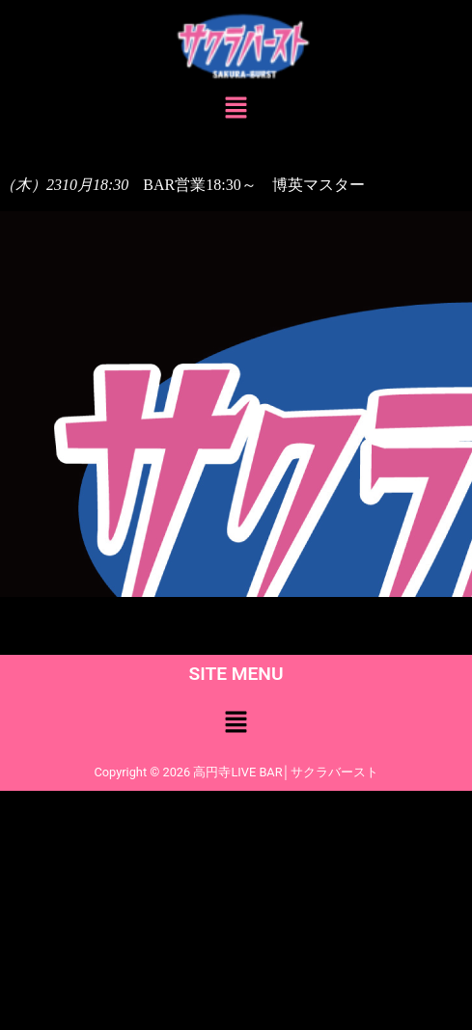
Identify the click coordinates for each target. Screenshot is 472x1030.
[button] (235, 110)
